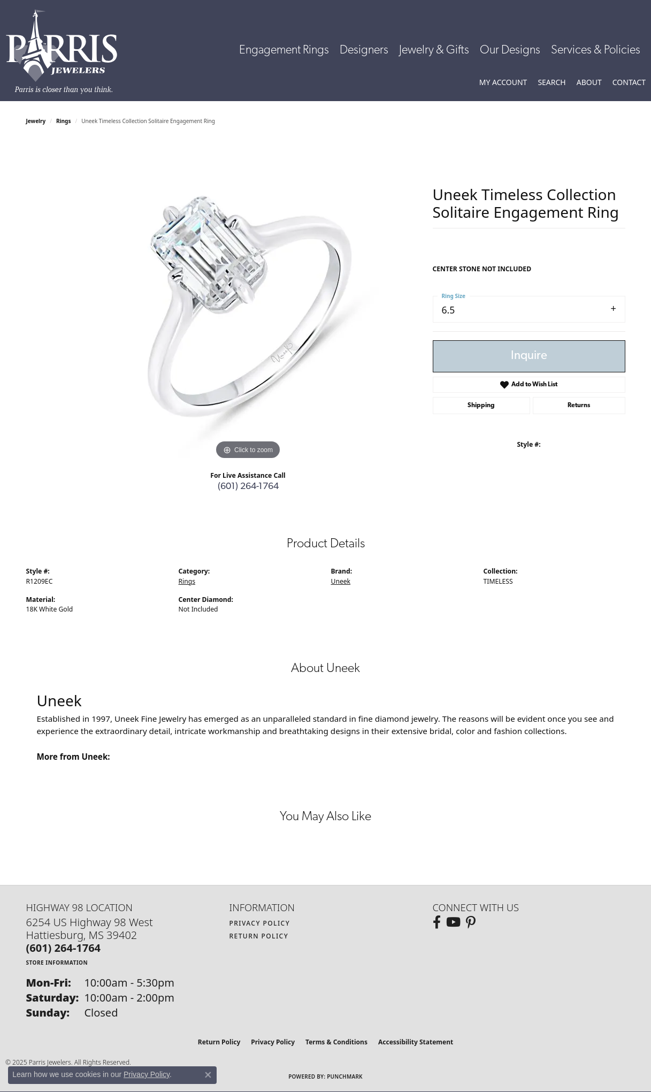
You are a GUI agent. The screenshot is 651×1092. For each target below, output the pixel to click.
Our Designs (510, 50)
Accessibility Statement (415, 1042)
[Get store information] (57, 962)
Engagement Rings (284, 50)
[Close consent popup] (208, 1075)
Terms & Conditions (336, 1042)
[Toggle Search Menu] (551, 82)
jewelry (36, 121)
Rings (63, 121)
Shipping (481, 405)
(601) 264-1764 (248, 486)
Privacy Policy (259, 923)
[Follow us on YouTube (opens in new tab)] (453, 922)
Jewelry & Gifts (434, 50)
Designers (364, 50)
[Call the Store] (63, 948)
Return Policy (259, 936)
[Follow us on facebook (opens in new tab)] (437, 922)
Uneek (341, 581)
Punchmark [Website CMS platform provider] (345, 1076)
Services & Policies (595, 50)
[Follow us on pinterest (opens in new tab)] (471, 922)
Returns (579, 405)
